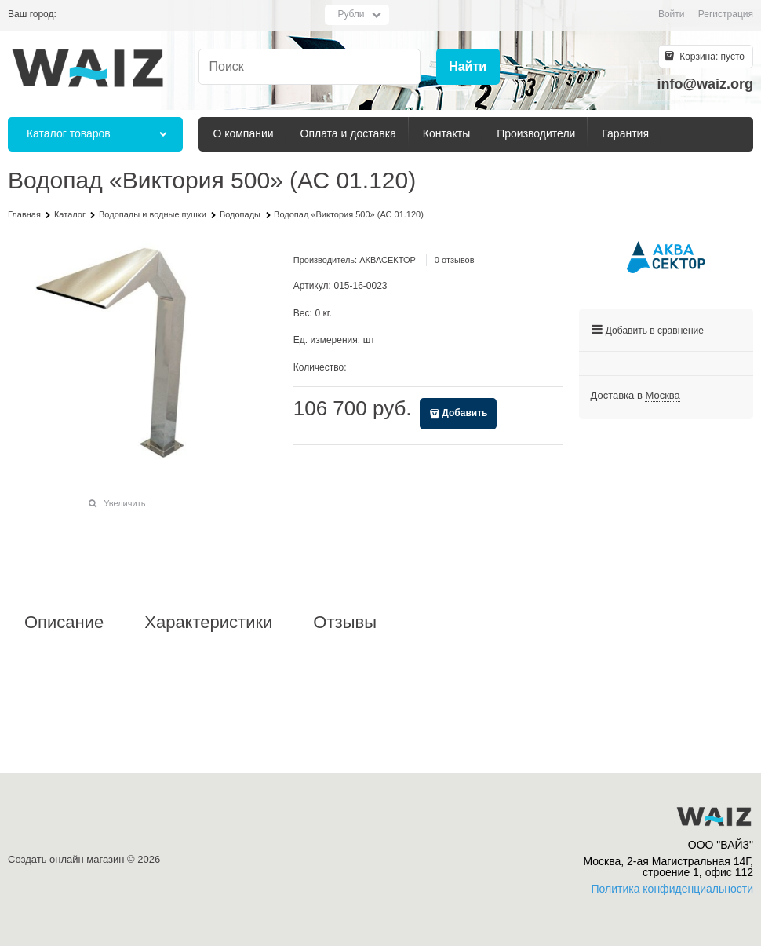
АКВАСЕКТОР (387, 260)
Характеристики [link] (208, 622)
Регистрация (725, 14)
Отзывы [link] (345, 622)
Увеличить (124, 503)
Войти (671, 14)
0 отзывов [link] (455, 260)
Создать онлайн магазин (66, 859)
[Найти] (468, 67)
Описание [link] (64, 622)
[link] (662, 395)
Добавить (464, 412)
